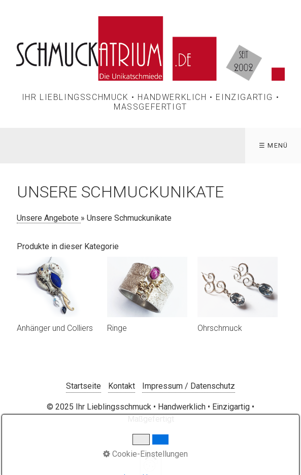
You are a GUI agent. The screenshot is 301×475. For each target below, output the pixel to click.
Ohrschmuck (219, 328)
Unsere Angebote (49, 218)
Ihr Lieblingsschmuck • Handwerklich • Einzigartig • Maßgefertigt (151, 102)
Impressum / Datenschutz (188, 386)
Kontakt (121, 386)
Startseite (83, 386)
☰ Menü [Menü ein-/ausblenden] (273, 145)
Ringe (117, 328)
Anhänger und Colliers (55, 328)
